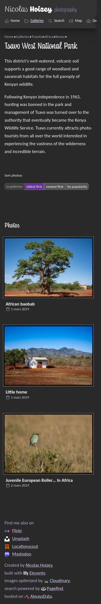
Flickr (17, 530)
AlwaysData (41, 596)
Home (8, 36)
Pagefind (55, 588)
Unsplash (20, 538)
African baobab (20, 304)
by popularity (77, 186)
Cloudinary (60, 581)
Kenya (60, 36)
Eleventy (37, 573)
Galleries (22, 36)
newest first (54, 186)
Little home (16, 392)
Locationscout (25, 546)
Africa (48, 36)
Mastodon (21, 554)
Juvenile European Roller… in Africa (39, 480)
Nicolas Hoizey (39, 565)
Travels (37, 36)
